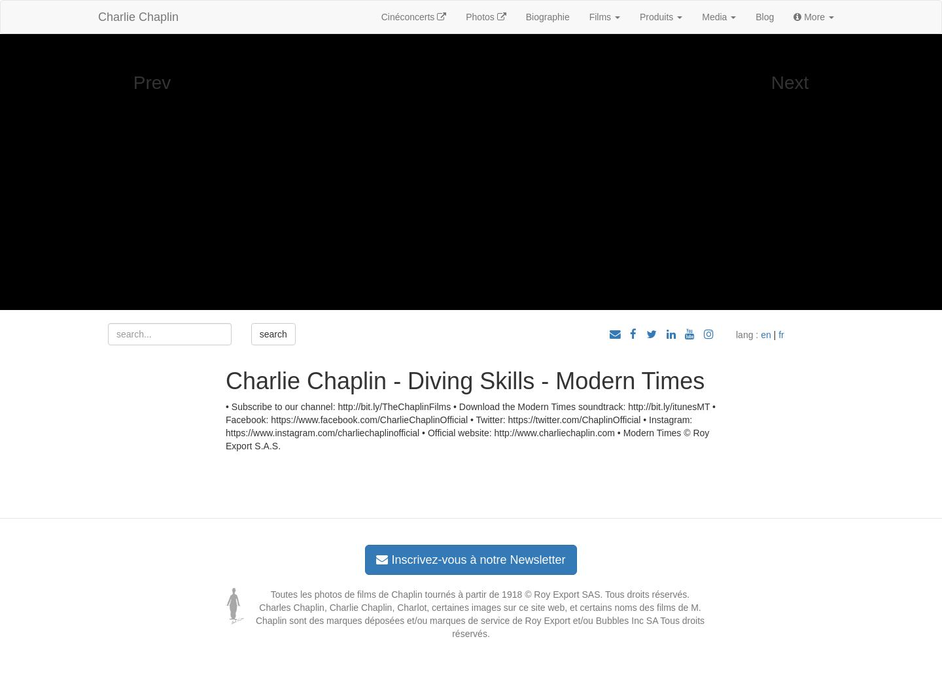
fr (781, 335)
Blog (765, 17)
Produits (661, 17)
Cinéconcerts (414, 17)
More (814, 17)
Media (719, 17)
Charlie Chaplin (138, 17)
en (766, 335)
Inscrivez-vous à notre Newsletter (470, 559)
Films (604, 17)
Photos (486, 17)
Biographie (548, 17)
